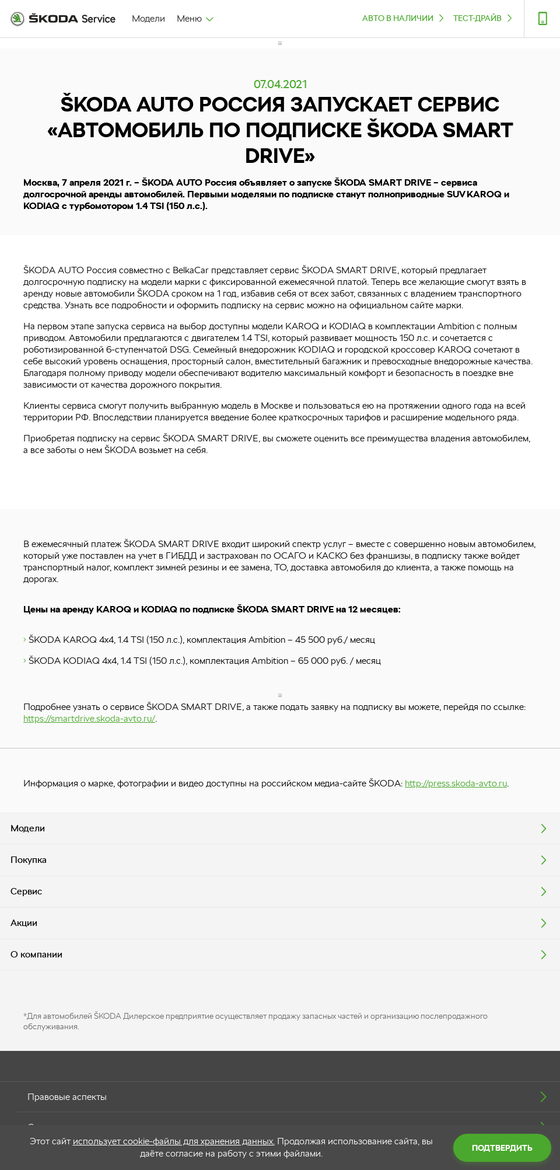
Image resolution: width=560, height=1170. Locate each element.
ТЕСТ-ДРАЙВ (483, 18)
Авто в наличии (404, 18)
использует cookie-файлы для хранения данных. (174, 1141)
